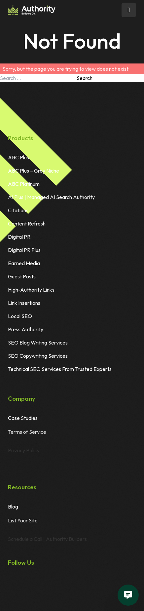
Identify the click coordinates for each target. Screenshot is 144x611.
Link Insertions (24, 303)
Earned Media (24, 263)
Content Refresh (27, 223)
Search (84, 78)
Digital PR (19, 236)
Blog (13, 507)
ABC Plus (18, 157)
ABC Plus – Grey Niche (33, 170)
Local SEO (20, 316)
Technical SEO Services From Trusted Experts (60, 369)
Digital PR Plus (24, 250)
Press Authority (25, 329)
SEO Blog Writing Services (38, 342)
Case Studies (23, 418)
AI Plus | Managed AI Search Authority (51, 197)
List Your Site (23, 524)
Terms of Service (27, 435)
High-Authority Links (31, 289)
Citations (18, 210)
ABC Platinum (24, 184)
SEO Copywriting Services (38, 355)
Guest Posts (22, 276)
